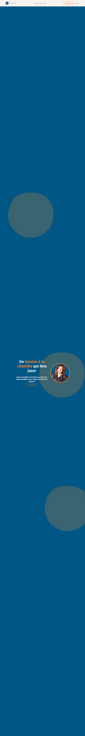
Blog (40, 3)
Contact (44, 3)
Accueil (36, 3)
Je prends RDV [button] (32, 385)
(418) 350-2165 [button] (69, 3)
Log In (77, 3)
